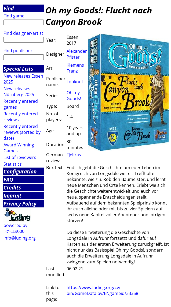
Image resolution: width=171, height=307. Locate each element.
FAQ (8, 179)
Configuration (20, 171)
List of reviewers (19, 157)
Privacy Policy (20, 203)
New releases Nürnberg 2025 (18, 91)
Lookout (75, 82)
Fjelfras (74, 155)
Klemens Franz (75, 68)
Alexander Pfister (77, 54)
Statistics (12, 164)
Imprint (12, 195)
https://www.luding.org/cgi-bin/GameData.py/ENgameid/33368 (102, 290)
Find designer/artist (23, 33)
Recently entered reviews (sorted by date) (22, 132)
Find (8, 8)
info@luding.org (19, 238)
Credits (12, 187)
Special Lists (18, 68)
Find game (13, 16)
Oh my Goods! (74, 95)
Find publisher (17, 51)
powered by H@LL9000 (15, 228)
